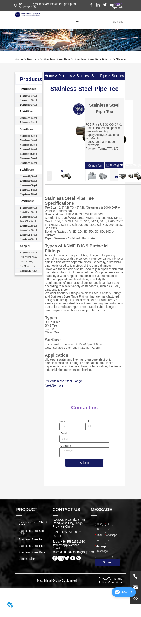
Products (33, 59)
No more (58, 385)
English (117, 4)
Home (19, 59)
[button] (77, 21)
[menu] (77, 21)
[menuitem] (77, 21)
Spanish (117, 7)
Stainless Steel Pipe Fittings (93, 59)
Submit (84, 462)
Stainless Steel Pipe (56, 59)
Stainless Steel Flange (67, 381)
